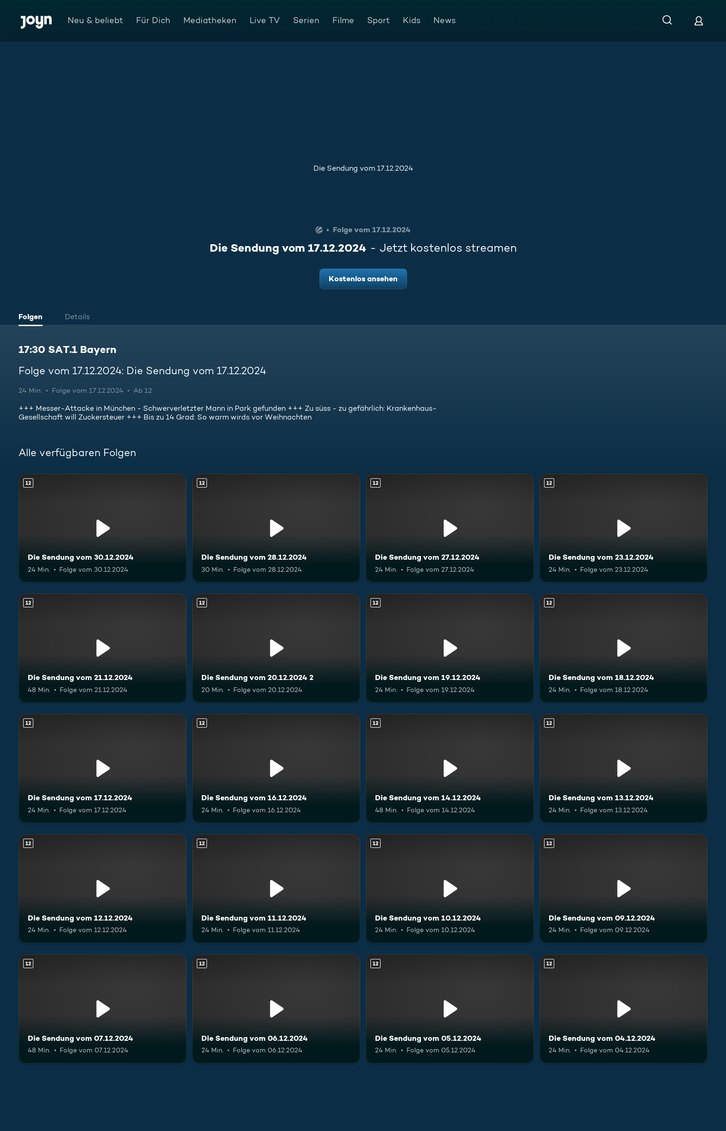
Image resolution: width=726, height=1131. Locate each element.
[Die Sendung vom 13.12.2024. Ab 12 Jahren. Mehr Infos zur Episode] (623, 768)
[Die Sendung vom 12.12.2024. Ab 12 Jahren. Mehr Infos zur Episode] (103, 888)
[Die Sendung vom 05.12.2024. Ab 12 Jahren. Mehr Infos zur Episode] (450, 1008)
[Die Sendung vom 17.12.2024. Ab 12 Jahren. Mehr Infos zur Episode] (103, 768)
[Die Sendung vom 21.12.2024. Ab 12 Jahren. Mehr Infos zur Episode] (103, 648)
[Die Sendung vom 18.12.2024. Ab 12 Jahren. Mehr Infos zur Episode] (623, 648)
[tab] (33, 317)
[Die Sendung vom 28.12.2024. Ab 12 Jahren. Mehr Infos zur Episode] (276, 528)
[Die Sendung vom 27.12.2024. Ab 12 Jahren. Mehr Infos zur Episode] (450, 528)
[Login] (698, 20)
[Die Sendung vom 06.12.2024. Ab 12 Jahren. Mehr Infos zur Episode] (276, 1008)
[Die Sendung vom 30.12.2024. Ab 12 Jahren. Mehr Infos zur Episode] (103, 528)
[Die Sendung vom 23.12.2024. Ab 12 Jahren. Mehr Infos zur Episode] (623, 528)
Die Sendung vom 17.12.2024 (363, 168)
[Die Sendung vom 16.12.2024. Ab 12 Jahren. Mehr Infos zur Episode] (276, 768)
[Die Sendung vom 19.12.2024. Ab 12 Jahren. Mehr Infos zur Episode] (450, 648)
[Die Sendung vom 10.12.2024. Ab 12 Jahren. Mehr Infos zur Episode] (450, 888)
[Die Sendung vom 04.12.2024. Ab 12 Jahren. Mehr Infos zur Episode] (623, 1008)
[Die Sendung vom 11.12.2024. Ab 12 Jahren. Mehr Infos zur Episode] (276, 888)
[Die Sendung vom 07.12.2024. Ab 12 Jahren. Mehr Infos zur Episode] (103, 1008)
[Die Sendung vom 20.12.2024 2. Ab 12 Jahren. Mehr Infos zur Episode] (276, 648)
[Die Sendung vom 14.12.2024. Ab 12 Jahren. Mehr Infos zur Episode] (450, 768)
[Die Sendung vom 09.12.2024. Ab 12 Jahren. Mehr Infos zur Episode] (623, 888)
